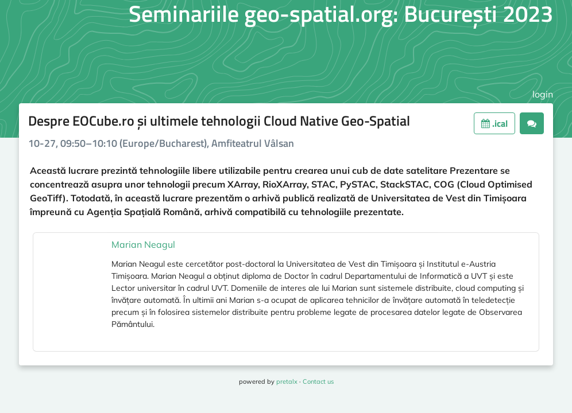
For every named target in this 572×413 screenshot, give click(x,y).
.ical (494, 123)
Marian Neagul (143, 244)
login (542, 94)
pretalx (286, 381)
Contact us (318, 381)
